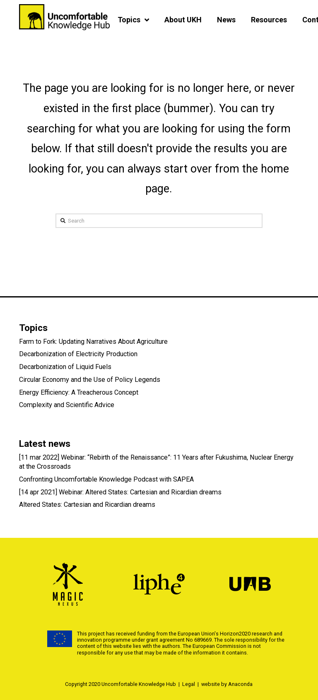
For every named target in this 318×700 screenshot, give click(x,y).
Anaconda (240, 684)
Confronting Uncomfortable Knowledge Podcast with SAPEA (106, 479)
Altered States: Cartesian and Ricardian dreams (87, 504)
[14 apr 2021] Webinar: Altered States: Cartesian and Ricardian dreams (120, 492)
